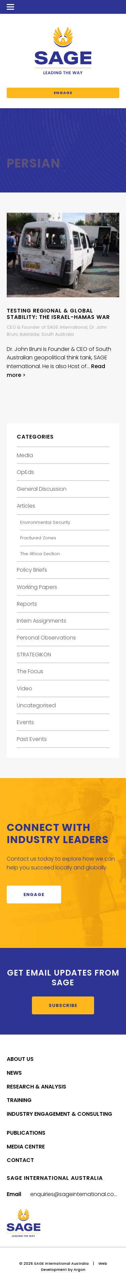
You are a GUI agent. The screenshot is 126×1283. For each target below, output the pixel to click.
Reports (27, 604)
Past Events (32, 739)
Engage (63, 92)
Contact (20, 1160)
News (14, 1073)
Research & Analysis (36, 1087)
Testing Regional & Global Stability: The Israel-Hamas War (58, 314)
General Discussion (42, 489)
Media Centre (26, 1147)
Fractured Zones (38, 538)
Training (19, 1100)
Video (24, 688)
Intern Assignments (41, 621)
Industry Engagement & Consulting (59, 1114)
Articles (26, 506)
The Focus (30, 671)
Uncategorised (36, 705)
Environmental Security (45, 522)
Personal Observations (46, 638)
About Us (20, 1059)
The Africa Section (40, 553)
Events (25, 722)
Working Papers (37, 587)
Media (25, 455)
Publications (26, 1133)
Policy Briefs (32, 570)
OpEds (25, 472)
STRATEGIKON (34, 654)
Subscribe (63, 1005)
